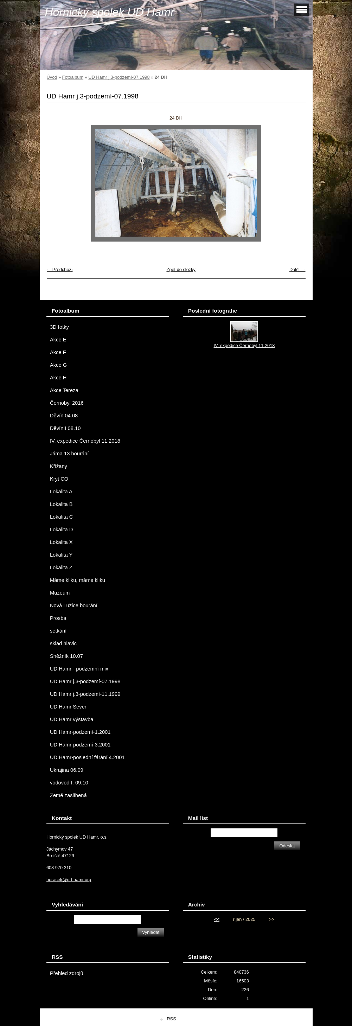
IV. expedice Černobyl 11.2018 (85, 441)
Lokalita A (61, 491)
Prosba (58, 618)
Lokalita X (61, 542)
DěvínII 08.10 (65, 428)
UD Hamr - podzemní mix (79, 669)
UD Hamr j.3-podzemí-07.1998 (118, 77)
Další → (297, 269)
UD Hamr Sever (68, 707)
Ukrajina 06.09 (66, 770)
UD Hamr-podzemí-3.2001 (80, 745)
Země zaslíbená (68, 795)
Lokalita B (61, 504)
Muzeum (60, 593)
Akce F (58, 352)
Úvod (52, 77)
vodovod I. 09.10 (69, 782)
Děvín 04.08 (64, 415)
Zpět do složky (181, 269)
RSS (171, 1018)
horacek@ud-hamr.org (68, 879)
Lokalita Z (61, 567)
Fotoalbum (72, 77)
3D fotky (59, 327)
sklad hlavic (63, 643)
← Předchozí (60, 269)
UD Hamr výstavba (72, 719)
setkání (58, 631)
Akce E (58, 339)
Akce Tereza (64, 390)
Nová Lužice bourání (73, 605)
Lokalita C (61, 517)
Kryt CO (59, 479)
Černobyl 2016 (67, 403)
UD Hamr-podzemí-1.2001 (80, 732)
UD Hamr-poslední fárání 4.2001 (87, 757)
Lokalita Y (61, 555)
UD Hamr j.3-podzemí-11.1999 (85, 694)
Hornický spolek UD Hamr (109, 12)
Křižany (58, 466)
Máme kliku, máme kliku (77, 580)
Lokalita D (61, 529)
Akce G (58, 365)
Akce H (58, 377)
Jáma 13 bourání (69, 453)
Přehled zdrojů (66, 973)
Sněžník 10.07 (66, 656)
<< (216, 919)
